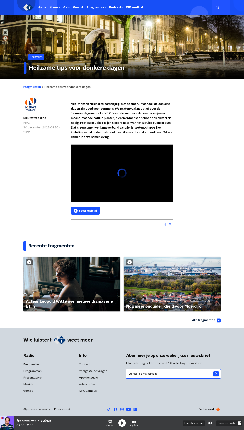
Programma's (96, 7)
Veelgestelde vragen (93, 371)
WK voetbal (134, 7)
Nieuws (54, 7)
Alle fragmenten (206, 320)
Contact (84, 364)
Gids (66, 7)
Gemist (78, 7)
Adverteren (87, 384)
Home (42, 7)
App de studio (88, 377)
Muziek (28, 384)
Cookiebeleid (206, 409)
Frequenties (31, 364)
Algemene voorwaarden (37, 409)
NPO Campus (88, 390)
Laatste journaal (194, 423)
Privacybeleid (62, 409)
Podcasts (116, 7)
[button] (110, 423)
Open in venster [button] (229, 423)
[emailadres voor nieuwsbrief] (173, 373)
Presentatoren (33, 377)
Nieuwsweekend (34, 118)
